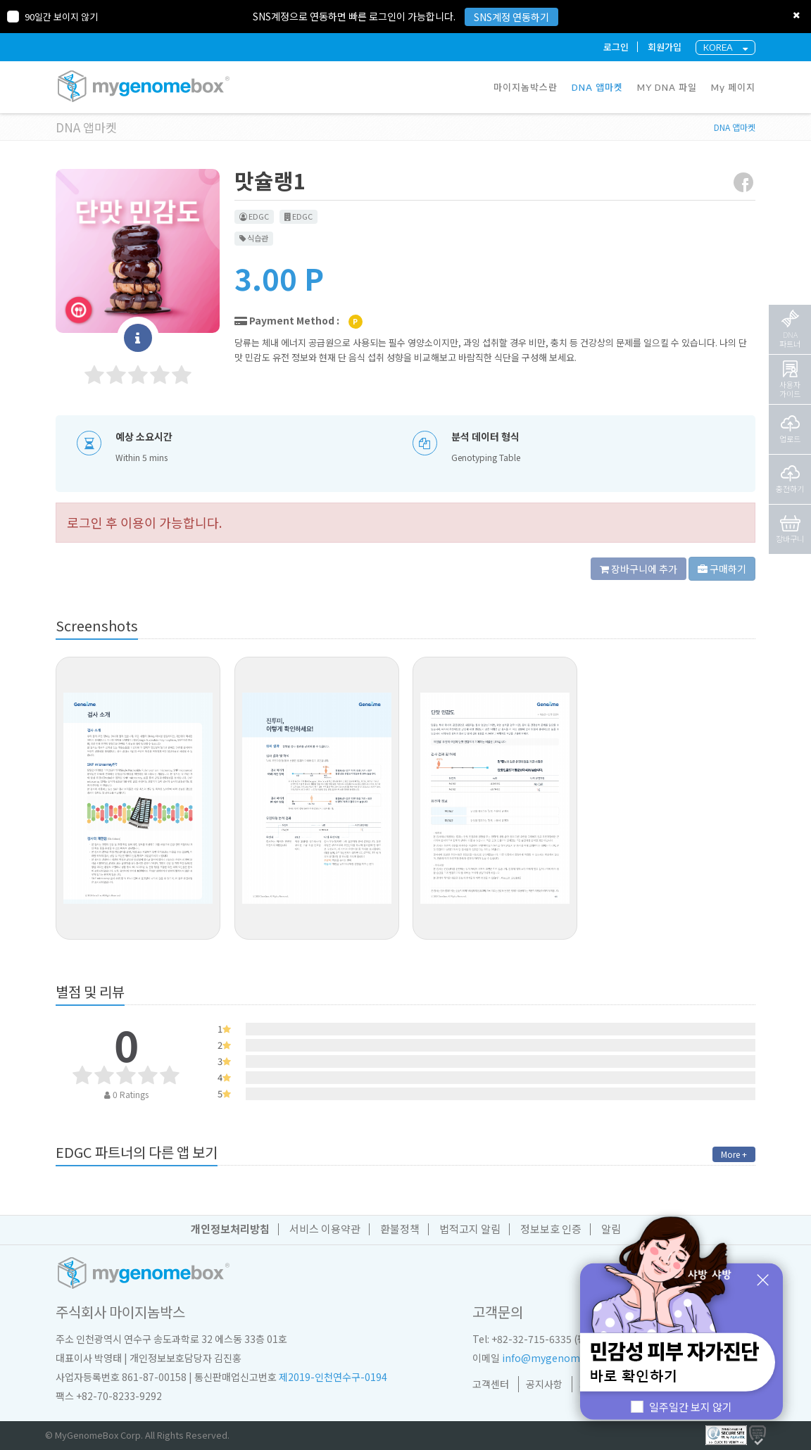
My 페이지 (733, 87)
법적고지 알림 (470, 1228)
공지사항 (544, 1384)
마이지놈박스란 (525, 87)
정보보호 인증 (550, 1228)
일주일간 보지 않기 (681, 1406)
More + (734, 1154)
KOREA (725, 47)
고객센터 (490, 1384)
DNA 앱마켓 (597, 87)
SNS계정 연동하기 (511, 17)
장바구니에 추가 (638, 569)
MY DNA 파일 (667, 87)
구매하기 (722, 569)
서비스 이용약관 (324, 1228)
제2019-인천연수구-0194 (333, 1377)
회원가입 (664, 47)
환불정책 (400, 1228)
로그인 (616, 47)
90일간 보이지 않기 (52, 16)
